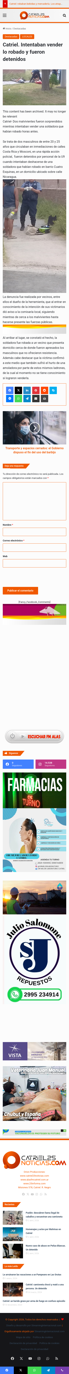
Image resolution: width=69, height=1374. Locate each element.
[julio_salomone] (34, 1003)
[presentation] (31, 576)
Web (5, 556)
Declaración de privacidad (23, 1343)
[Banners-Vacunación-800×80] (34, 1134)
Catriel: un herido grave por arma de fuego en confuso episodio (34, 1301)
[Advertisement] (34, 646)
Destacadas (19, 28)
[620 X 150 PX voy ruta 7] (34, 611)
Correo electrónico (13, 540)
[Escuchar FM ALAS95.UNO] (34, 736)
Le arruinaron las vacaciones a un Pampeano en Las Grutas (32, 1274)
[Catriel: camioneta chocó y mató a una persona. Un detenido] (13, 1289)
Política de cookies (43, 1337)
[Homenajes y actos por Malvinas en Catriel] (13, 1234)
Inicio (7, 28)
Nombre (8, 524)
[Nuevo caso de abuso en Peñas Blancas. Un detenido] (13, 1251)
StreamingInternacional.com (49, 1331)
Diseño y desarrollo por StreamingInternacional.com (34, 1325)
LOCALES (27, 36)
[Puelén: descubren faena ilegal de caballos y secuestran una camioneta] (13, 1218)
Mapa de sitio (23, 1337)
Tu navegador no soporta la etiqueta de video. (34, 1027)
